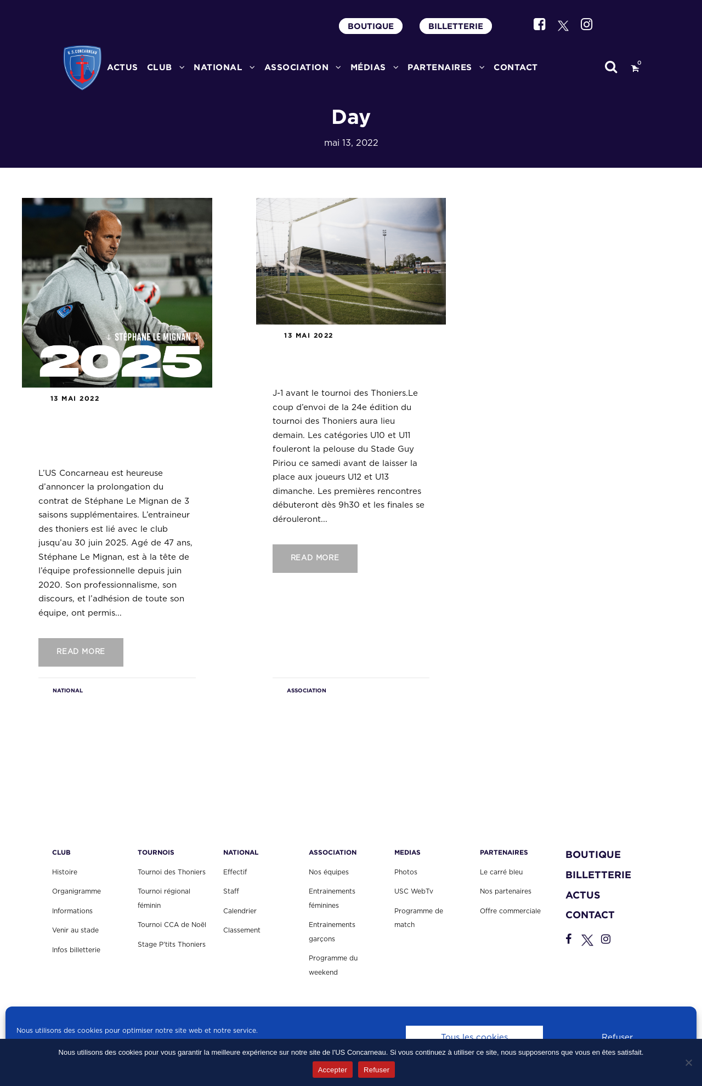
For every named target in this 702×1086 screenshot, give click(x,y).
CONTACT (516, 67)
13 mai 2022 (75, 398)
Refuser (617, 1037)
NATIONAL (68, 690)
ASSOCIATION (296, 67)
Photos (405, 872)
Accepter (332, 1070)
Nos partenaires (505, 891)
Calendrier (240, 911)
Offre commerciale (510, 911)
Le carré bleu (501, 872)
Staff (231, 891)
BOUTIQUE (371, 26)
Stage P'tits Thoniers (172, 944)
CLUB (159, 67)
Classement (242, 930)
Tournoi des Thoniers (172, 872)
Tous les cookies (474, 1037)
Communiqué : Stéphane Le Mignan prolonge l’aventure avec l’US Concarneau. (106, 433)
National (218, 67)
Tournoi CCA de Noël (172, 925)
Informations (72, 911)
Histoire (64, 872)
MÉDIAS (368, 67)
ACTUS (122, 67)
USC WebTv (413, 891)
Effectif (235, 872)
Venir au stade (75, 930)
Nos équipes (329, 872)
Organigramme (76, 891)
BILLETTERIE (455, 26)
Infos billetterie (76, 950)
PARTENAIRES (439, 67)
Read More (80, 652)
